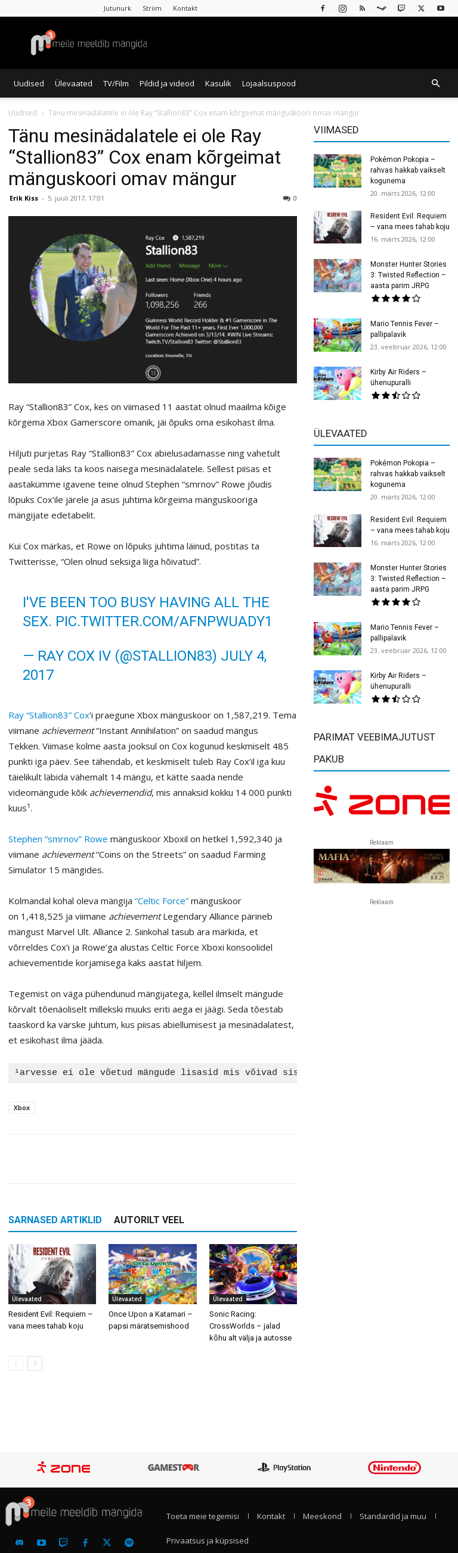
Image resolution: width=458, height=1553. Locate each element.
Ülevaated (73, 83)
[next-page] (34, 1363)
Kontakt (185, 8)
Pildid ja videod (167, 83)
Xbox (22, 1107)
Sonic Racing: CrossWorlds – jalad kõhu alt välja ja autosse (250, 1326)
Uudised (29, 83)
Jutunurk (117, 8)
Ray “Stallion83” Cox (48, 715)
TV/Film (116, 83)
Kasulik (218, 83)
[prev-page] (15, 1363)
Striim (152, 8)
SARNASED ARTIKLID (55, 1220)
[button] (435, 83)
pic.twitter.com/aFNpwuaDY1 (164, 621)
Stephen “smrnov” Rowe (58, 839)
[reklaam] (382, 805)
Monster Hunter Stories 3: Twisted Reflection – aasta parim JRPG (408, 275)
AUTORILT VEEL (149, 1220)
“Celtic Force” (161, 901)
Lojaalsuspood (269, 83)
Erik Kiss (24, 197)
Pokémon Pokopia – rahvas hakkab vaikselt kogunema (407, 170)
